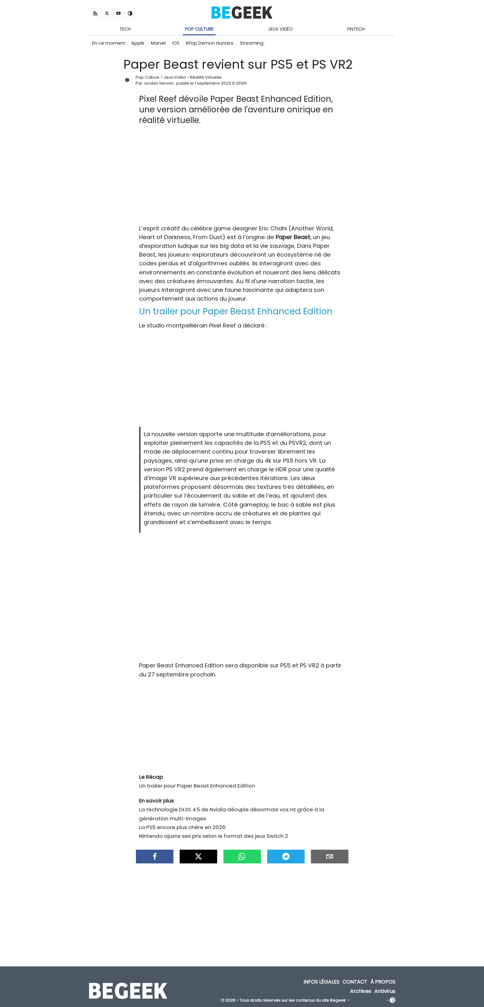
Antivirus (384, 991)
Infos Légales (321, 982)
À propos (382, 982)
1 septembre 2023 (213, 83)
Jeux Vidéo (280, 29)
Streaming (251, 43)
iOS (175, 43)
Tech (125, 29)
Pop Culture (199, 29)
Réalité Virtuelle (206, 77)
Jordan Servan (158, 83)
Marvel (158, 43)
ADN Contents (368, 1000)
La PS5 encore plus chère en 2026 (182, 827)
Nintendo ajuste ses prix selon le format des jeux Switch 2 (213, 836)
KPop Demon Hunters (209, 43)
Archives (360, 991)
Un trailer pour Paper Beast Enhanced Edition (197, 785)
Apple (137, 43)
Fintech (356, 29)
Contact (354, 982)
